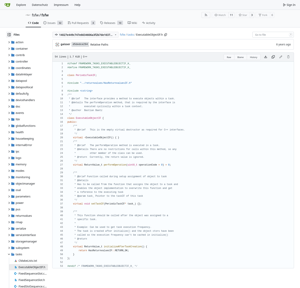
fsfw (35, 15)
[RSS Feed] (205, 15)
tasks (130, 34)
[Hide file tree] (9, 35)
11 (231, 15)
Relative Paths (99, 44)
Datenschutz (40, 5)
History (253, 57)
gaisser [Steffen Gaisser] (65, 44)
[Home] (7, 4)
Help (77, 5)
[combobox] (273, 35)
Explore (21, 5)
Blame (240, 57)
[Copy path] (165, 34)
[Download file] (265, 57)
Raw (229, 57)
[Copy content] (273, 57)
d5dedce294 (80, 44)
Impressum (61, 5)
